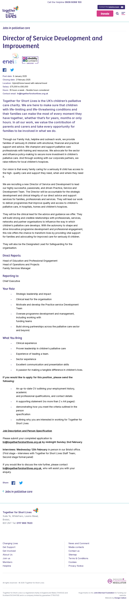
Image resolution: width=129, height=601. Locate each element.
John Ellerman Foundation (104, 593)
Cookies (73, 562)
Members (7, 562)
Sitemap (73, 554)
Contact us (74, 551)
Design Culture (120, 598)
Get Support (9, 547)
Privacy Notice (76, 565)
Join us (6, 558)
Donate (105, 13)
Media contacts (76, 547)
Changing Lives (10, 543)
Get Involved (9, 551)
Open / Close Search (117, 13)
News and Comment (79, 543)
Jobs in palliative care (16, 28)
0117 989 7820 (24, 523)
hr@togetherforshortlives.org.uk (32, 93)
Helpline (7, 565)
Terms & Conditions (78, 558)
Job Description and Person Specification (27, 430)
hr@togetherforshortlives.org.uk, (22, 468)
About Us (7, 554)
